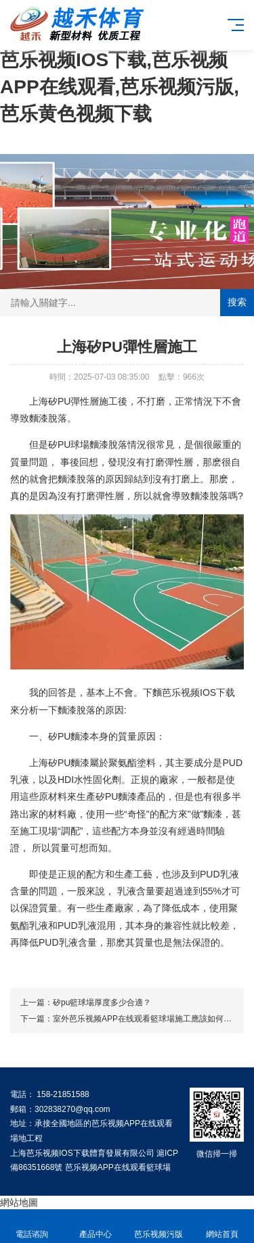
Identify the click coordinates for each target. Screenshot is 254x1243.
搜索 (237, 302)
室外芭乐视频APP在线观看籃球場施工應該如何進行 (146, 1018)
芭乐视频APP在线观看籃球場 (118, 1167)
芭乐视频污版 (159, 1226)
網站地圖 (19, 1202)
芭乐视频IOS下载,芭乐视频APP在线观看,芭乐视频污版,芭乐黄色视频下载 (119, 86)
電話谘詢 (32, 1226)
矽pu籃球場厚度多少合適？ (102, 1002)
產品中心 (95, 1226)
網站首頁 (222, 1226)
